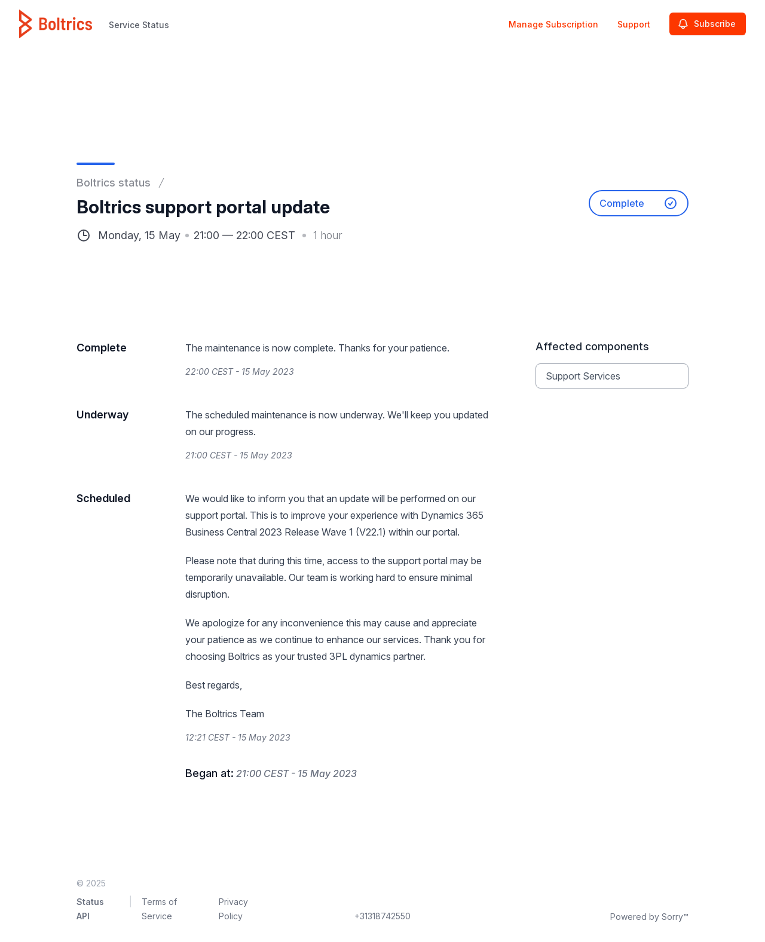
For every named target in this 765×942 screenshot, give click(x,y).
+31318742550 (382, 916)
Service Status (139, 25)
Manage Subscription (553, 24)
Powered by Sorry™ (649, 917)
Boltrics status (113, 182)
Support (633, 24)
